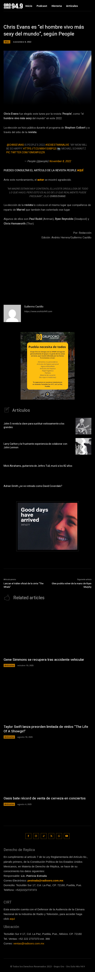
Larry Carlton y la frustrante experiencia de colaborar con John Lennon (35, 445)
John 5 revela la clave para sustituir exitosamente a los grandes (34, 425)
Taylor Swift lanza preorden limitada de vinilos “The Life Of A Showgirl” (46, 729)
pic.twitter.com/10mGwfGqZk (25, 152)
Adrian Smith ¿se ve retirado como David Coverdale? (33, 486)
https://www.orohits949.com (38, 311)
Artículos (9, 665)
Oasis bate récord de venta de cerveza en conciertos (45, 798)
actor (40, 180)
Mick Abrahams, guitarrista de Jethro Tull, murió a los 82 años (38, 466)
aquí (12, 918)
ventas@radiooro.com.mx (28, 943)
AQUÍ (80, 170)
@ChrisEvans (15, 145)
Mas (7, 41)
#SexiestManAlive (57, 145)
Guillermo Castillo (33, 307)
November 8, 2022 (60, 161)
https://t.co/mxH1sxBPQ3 (39, 149)
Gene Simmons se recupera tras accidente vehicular (44, 659)
